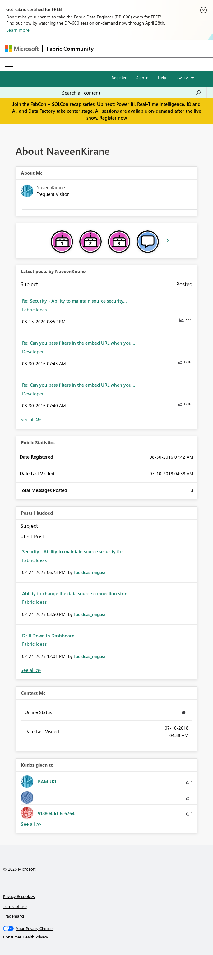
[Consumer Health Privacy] (106, 937)
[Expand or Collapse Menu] (9, 64)
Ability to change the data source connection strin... (76, 593)
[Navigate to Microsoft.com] (22, 48)
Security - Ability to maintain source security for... (74, 551)
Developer (33, 351)
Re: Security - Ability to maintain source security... (74, 301)
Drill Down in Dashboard (48, 635)
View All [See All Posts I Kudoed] (31, 670)
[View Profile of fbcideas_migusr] (89, 572)
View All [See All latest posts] (31, 419)
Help (162, 77)
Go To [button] (182, 77)
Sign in (142, 77)
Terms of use (15, 906)
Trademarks (14, 916)
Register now (113, 118)
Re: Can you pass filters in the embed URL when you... (78, 343)
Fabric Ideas (34, 309)
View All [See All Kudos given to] (31, 824)
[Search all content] (132, 93)
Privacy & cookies (19, 896)
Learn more (18, 30)
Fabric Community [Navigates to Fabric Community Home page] (70, 48)
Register (119, 77)
